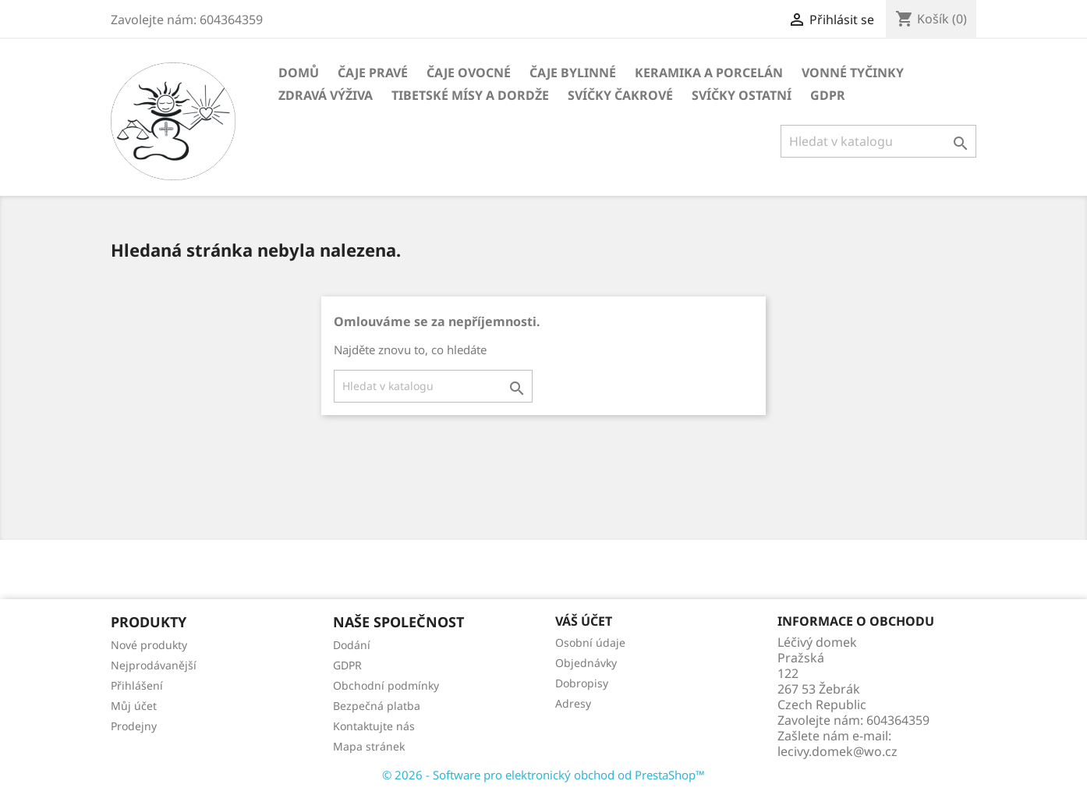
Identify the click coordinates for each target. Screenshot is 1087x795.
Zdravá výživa (325, 95)
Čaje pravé (373, 72)
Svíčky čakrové (620, 95)
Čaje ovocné (469, 72)
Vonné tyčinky (853, 72)
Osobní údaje (590, 642)
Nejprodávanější (154, 665)
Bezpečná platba (376, 705)
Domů (298, 72)
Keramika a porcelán (709, 72)
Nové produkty (149, 644)
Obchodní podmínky (386, 685)
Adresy (573, 703)
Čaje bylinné (572, 72)
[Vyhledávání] (878, 141)
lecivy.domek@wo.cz (837, 751)
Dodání (351, 644)
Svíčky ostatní (741, 95)
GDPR (827, 95)
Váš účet (583, 621)
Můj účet (134, 705)
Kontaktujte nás (374, 726)
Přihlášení (137, 685)
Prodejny (134, 726)
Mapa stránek (369, 746)
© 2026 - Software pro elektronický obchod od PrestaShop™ (543, 775)
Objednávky (586, 662)
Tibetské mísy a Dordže (470, 95)
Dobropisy (581, 683)
